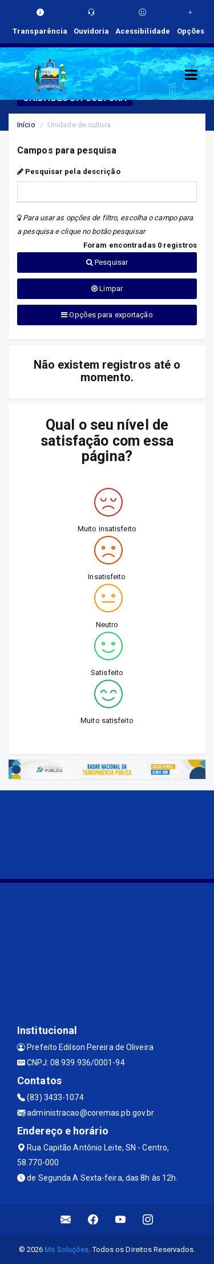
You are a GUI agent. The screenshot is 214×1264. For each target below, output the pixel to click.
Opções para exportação (106, 314)
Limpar (107, 288)
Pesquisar (107, 262)
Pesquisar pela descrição (68, 171)
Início (26, 124)
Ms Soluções (66, 1249)
